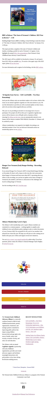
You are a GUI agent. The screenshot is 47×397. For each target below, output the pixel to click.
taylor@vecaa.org (8, 243)
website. (19, 129)
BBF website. (39, 67)
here (20, 61)
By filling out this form (14, 117)
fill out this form (14, 63)
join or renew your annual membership (17, 239)
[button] (23, 284)
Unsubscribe (15, 394)
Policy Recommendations (21, 53)
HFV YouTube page (21, 185)
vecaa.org (23, 371)
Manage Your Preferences (28, 394)
